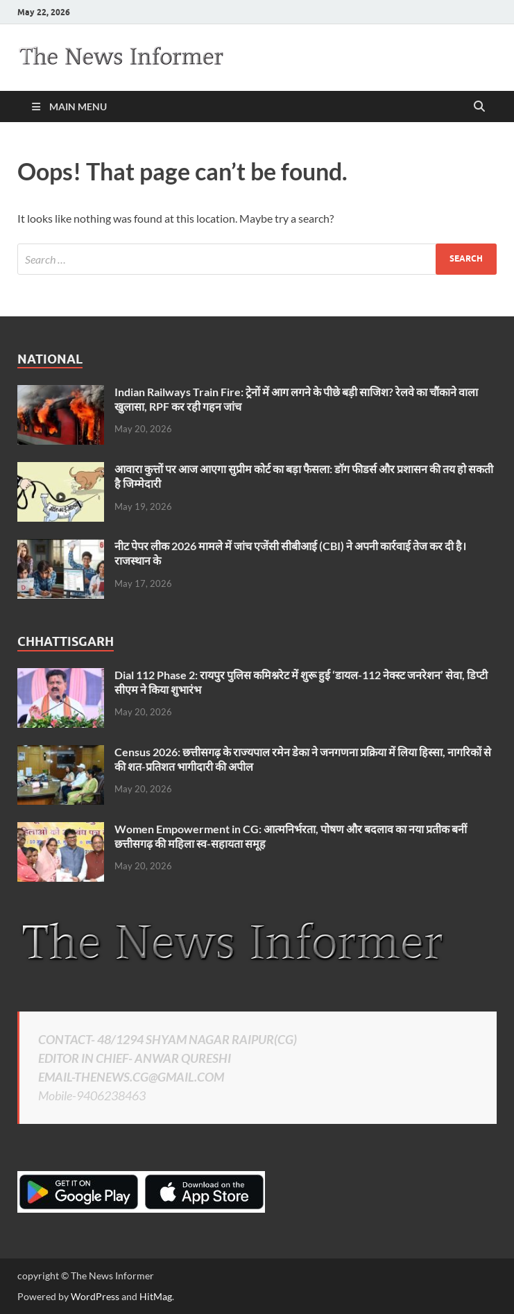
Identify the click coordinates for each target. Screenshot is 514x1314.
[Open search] (479, 107)
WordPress (95, 1296)
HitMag (155, 1296)
